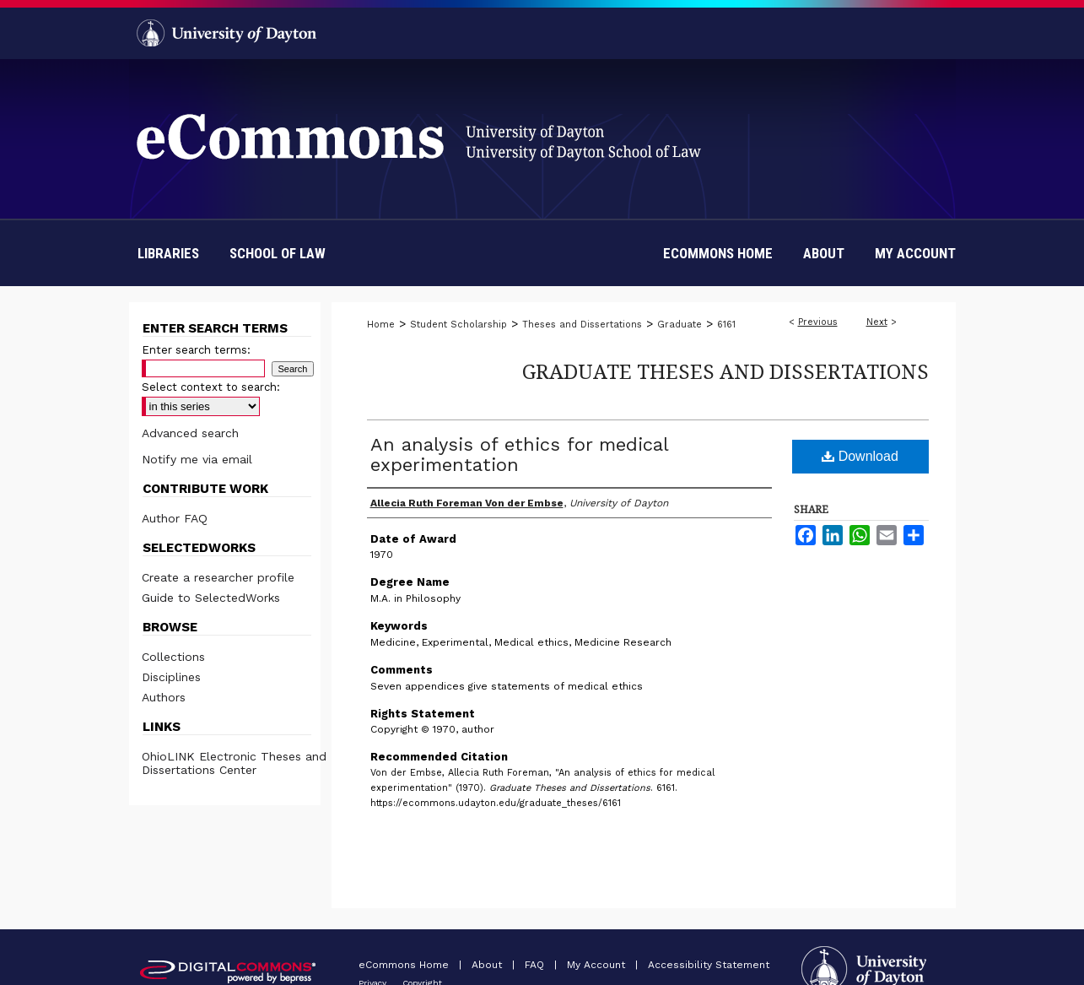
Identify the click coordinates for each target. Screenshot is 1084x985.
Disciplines (171, 677)
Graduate (679, 324)
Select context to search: (211, 387)
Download (860, 456)
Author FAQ (175, 518)
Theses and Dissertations (582, 324)
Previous (818, 322)
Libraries (168, 253)
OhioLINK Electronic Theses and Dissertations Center (234, 763)
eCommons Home (405, 965)
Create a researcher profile (218, 577)
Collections (173, 656)
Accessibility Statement (708, 965)
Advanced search (190, 433)
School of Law (277, 253)
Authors (164, 697)
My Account (597, 965)
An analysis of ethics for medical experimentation (519, 454)
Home (381, 324)
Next (876, 322)
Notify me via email (197, 459)
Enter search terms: (196, 350)
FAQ (536, 965)
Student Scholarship (458, 324)
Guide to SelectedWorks (211, 597)
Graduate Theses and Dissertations (725, 371)
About (488, 965)
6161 (726, 324)
